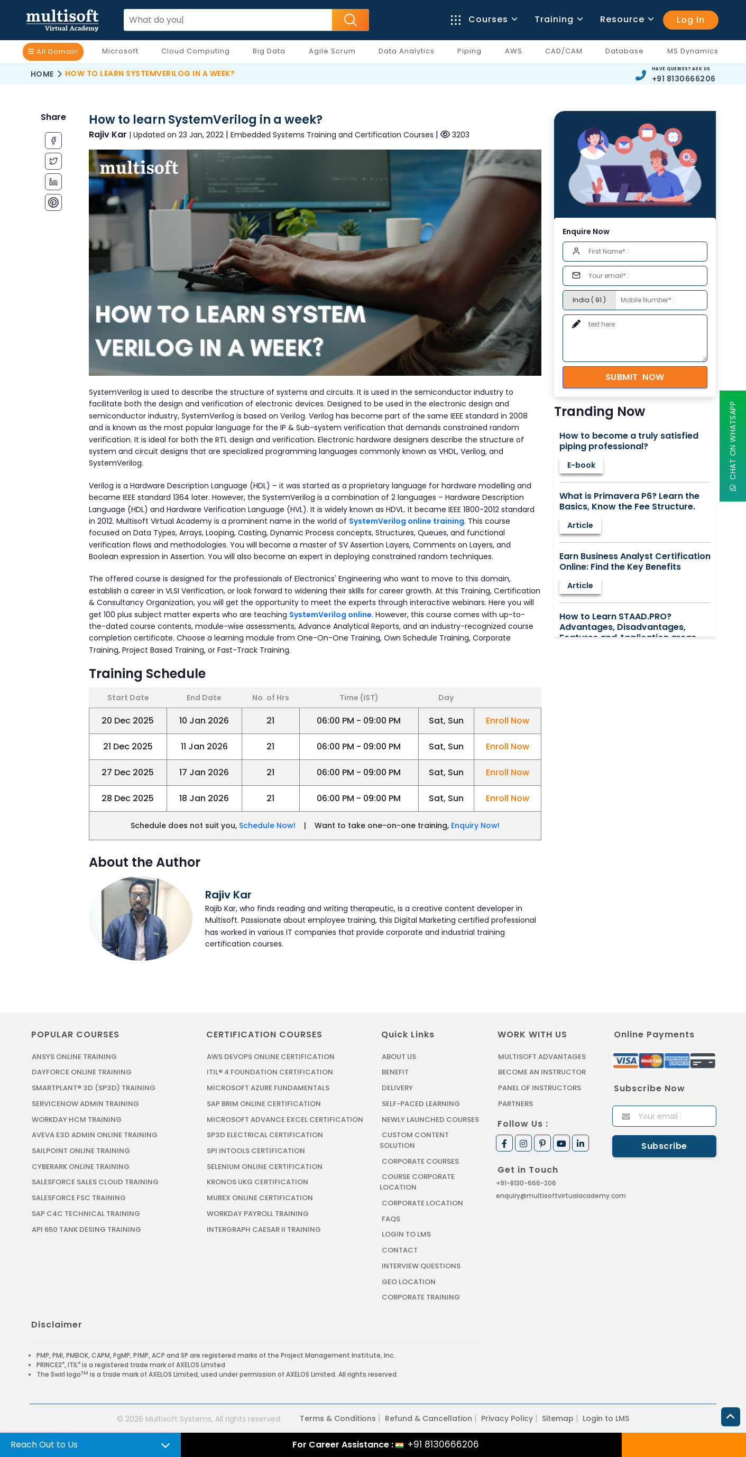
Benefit (395, 1072)
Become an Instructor (542, 1072)
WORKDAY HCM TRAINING (76, 1119)
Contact (400, 1248)
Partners (515, 1103)
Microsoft (123, 53)
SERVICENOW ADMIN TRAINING (85, 1103)
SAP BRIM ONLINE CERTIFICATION (264, 1103)
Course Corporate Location (417, 1181)
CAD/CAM (566, 53)
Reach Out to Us (44, 1445)
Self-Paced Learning (420, 1103)
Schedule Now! (267, 825)
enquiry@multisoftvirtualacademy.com (561, 1195)
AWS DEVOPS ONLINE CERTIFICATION (270, 1057)
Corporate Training (421, 1296)
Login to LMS (406, 1233)
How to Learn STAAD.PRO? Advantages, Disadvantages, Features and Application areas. (628, 627)
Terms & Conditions (338, 1416)
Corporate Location (422, 1202)
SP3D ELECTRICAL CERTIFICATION (264, 1134)
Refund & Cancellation (428, 1416)
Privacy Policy (507, 1416)
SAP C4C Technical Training (86, 1213)
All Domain (53, 52)
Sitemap (558, 1416)
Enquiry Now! (475, 825)
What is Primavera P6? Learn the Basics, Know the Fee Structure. (629, 501)
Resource (626, 19)
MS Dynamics (695, 53)
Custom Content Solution (414, 1139)
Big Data (272, 53)
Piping (472, 53)
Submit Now (635, 377)
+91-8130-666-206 (526, 1182)
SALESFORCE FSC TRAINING (79, 1197)
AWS (516, 53)
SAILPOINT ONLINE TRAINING (81, 1150)
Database (627, 53)
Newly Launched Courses (430, 1119)
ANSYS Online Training (74, 1057)
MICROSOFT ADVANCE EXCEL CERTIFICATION (285, 1119)
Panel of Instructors (539, 1088)
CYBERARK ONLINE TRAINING (81, 1166)
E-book (581, 465)
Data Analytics (409, 53)
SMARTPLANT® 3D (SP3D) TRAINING (92, 1088)
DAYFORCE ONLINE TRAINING (81, 1072)
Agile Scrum (335, 53)
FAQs (391, 1217)
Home (42, 74)
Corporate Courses (420, 1160)
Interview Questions (421, 1264)
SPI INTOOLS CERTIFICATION (256, 1150)
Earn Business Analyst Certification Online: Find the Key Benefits (635, 561)
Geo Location (409, 1280)
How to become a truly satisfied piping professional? (628, 441)
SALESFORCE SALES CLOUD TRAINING (95, 1181)
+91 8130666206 (684, 78)
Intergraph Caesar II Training (263, 1228)
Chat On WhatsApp (732, 446)
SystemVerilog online (330, 614)
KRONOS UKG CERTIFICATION (257, 1181)
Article (580, 525)
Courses (483, 19)
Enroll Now (507, 720)
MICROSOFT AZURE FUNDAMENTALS (268, 1088)
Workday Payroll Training (257, 1213)
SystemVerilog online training (406, 521)
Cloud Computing (198, 53)
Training (558, 19)
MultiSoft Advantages (541, 1057)
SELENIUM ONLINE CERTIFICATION (265, 1166)
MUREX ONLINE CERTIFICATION (260, 1197)
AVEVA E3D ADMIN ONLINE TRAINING (94, 1134)
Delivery (397, 1088)
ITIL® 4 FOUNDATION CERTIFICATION (270, 1072)
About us (399, 1057)
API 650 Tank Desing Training (86, 1228)
